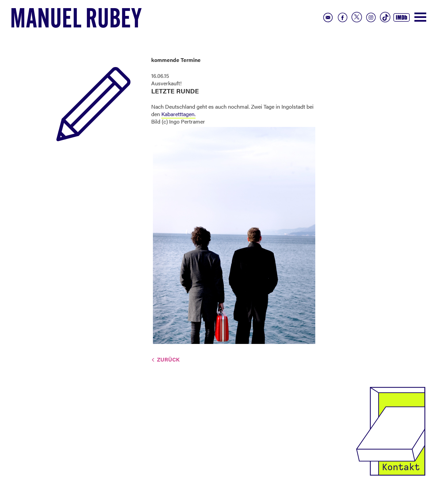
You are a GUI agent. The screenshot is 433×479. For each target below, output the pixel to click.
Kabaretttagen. (178, 114)
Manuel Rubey (76, 20)
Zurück (168, 359)
